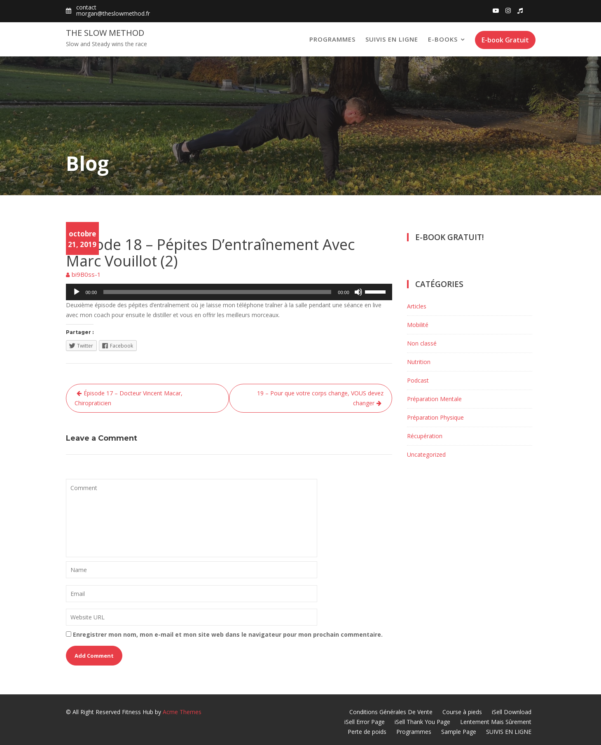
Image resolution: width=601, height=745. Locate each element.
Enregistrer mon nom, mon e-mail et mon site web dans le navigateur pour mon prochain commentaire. (228, 634)
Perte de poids (367, 732)
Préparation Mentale (434, 399)
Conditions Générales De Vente (391, 712)
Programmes (332, 39)
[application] (229, 292)
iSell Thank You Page (422, 722)
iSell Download (511, 712)
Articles (416, 306)
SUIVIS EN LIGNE (391, 39)
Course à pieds (462, 712)
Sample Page (458, 732)
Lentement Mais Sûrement (495, 722)
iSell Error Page (364, 722)
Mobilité (417, 325)
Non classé (422, 343)
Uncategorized (426, 454)
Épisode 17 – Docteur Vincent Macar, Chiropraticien (128, 398)
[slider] (217, 292)
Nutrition (418, 362)
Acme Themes (182, 712)
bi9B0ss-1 (86, 274)
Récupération (424, 436)
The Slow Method (105, 32)
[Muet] (358, 292)
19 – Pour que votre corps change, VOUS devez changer (320, 398)
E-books (443, 39)
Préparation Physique (435, 417)
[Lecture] (76, 292)
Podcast (77, 227)
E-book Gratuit (505, 39)
